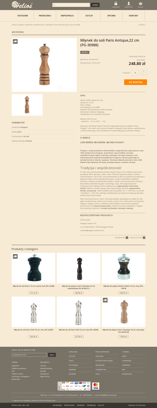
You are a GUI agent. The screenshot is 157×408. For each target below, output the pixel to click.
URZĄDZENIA (100, 365)
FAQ (13, 371)
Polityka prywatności (19, 368)
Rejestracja (129, 5)
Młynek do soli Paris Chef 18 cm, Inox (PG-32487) (33, 330)
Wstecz (141, 25)
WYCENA (112, 15)
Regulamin (15, 366)
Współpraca (44, 374)
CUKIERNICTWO (100, 369)
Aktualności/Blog (46, 368)
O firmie (43, 366)
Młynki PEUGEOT (39, 25)
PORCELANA (73, 352)
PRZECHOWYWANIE (102, 352)
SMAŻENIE (72, 369)
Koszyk (140, 5)
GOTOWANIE (73, 365)
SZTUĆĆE (72, 356)
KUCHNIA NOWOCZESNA (104, 361)
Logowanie (116, 5)
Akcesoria (28, 25)
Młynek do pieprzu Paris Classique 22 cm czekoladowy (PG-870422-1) (78, 287)
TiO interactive (140, 405)
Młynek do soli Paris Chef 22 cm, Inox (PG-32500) (78, 330)
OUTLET (89, 15)
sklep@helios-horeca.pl (108, 395)
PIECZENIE (72, 374)
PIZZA (97, 374)
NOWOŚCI (81, 405)
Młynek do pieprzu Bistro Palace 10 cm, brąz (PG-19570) (124, 287)
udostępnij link (121, 237)
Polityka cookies (17, 374)
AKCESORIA (99, 356)
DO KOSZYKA (135, 82)
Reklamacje (16, 379)
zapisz (52, 355)
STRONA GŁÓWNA (18, 25)
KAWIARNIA (126, 365)
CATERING (125, 352)
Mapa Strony (44, 376)
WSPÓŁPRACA (67, 15)
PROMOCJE (91, 405)
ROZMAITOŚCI (127, 374)
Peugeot (85, 52)
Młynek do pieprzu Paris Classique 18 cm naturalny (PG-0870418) (123, 331)
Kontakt (43, 371)
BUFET (124, 356)
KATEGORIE (57, 405)
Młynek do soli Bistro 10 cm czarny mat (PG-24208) (33, 286)
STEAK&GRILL (127, 361)
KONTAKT (133, 15)
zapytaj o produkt (137, 237)
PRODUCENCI (45, 15)
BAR (123, 369)
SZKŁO (71, 361)
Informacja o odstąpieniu (20, 376)
